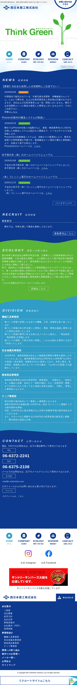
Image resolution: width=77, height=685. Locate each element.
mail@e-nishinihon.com (13, 481)
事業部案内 (9, 622)
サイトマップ (8, 665)
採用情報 (8, 629)
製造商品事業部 (10, 375)
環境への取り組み (11, 650)
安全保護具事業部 (11, 350)
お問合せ (6, 661)
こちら (14, 112)
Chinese (71, 67)
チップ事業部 (9, 396)
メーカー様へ (8, 658)
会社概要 (8, 613)
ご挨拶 (7, 610)
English (64, 67)
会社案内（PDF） (12, 626)
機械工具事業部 (10, 317)
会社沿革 (8, 619)
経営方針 (8, 616)
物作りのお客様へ (11, 654)
